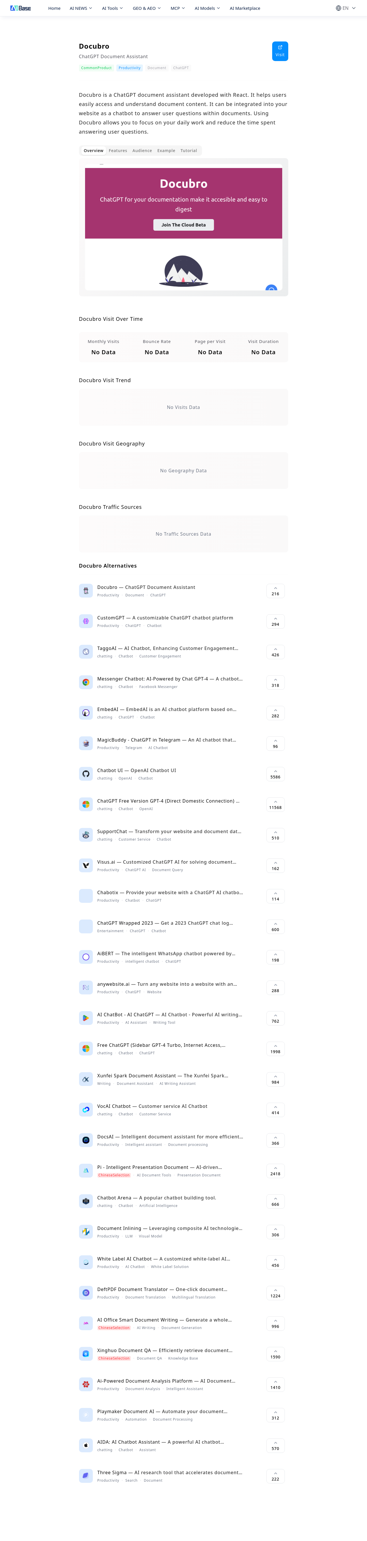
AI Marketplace (245, 8)
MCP (178, 8)
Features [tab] (118, 150)
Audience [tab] (142, 150)
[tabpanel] (183, 232)
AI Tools (113, 8)
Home (54, 8)
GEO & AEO (147, 8)
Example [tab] (166, 150)
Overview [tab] (94, 150)
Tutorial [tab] (188, 150)
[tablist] (140, 150)
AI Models (208, 8)
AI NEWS (81, 8)
